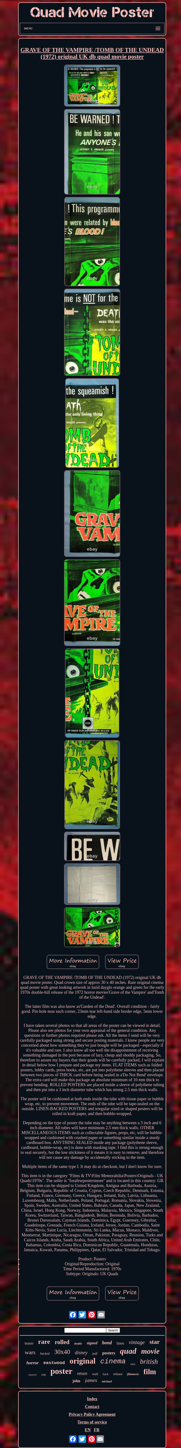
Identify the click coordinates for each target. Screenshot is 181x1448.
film (150, 1372)
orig (43, 1374)
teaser (29, 1343)
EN (88, 1430)
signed (92, 1343)
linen (120, 1343)
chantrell (32, 1374)
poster (61, 1371)
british (149, 1361)
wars (30, 1352)
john (76, 1381)
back (106, 1374)
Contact (92, 1406)
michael (107, 1381)
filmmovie (133, 1374)
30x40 (62, 1351)
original (82, 1361)
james (91, 1380)
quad (128, 1351)
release (118, 1374)
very (132, 1364)
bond (107, 1342)
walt (95, 1374)
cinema (113, 1361)
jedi (95, 1353)
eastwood (54, 1362)
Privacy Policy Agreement (92, 1414)
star (154, 1341)
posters (108, 1353)
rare (44, 1341)
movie (150, 1351)
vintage (137, 1342)
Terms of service (92, 1422)
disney (81, 1352)
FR (96, 1430)
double (78, 1343)
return (82, 1373)
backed (44, 1353)
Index (92, 1399)
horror (32, 1362)
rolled (62, 1342)
